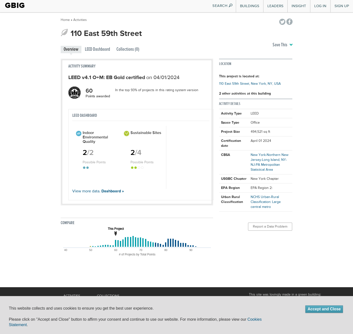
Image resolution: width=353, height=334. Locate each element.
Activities (80, 20)
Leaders (275, 6)
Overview (71, 49)
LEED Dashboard (97, 49)
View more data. (98, 191)
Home (65, 20)
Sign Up (341, 6)
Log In (320, 6)
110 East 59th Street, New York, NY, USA (250, 83)
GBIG (15, 5)
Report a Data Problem (270, 226)
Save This (283, 45)
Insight (299, 6)
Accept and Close (324, 309)
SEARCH (222, 5)
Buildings (249, 6)
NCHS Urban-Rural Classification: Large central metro (266, 202)
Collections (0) (127, 49)
